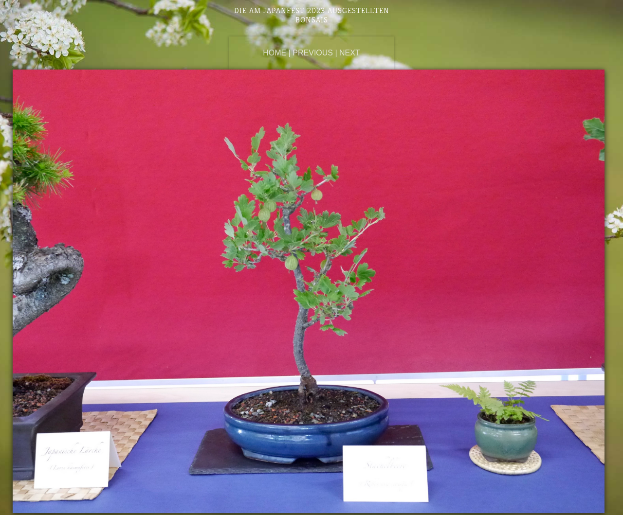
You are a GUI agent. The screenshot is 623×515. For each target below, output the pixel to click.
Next (349, 53)
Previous (313, 53)
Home (274, 53)
